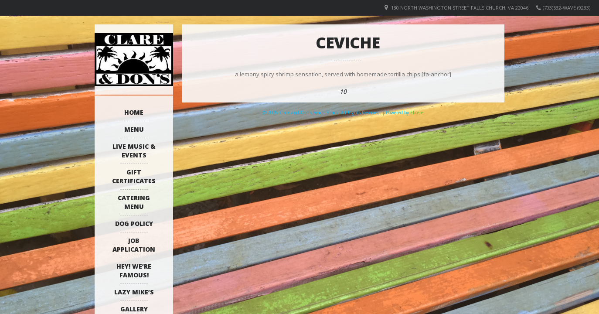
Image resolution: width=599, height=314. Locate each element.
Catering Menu (134, 202)
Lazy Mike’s (134, 292)
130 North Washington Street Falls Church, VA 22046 (459, 7)
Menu (134, 129)
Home (133, 112)
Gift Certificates (134, 176)
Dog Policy (134, 223)
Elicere (416, 112)
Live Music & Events (134, 150)
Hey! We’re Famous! (133, 270)
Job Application (133, 244)
